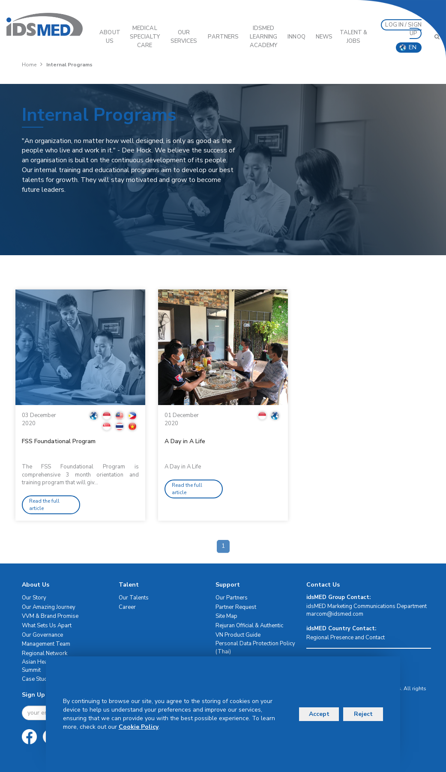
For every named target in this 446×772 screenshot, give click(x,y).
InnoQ (296, 37)
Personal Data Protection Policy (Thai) (255, 648)
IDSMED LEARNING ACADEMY (264, 36)
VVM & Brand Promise (50, 616)
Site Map (226, 616)
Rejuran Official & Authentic (249, 625)
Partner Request (236, 607)
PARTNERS (223, 37)
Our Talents (134, 598)
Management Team (46, 644)
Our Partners (232, 598)
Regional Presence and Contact (345, 637)
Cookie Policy (139, 727)
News (324, 37)
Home (29, 64)
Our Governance (42, 635)
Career (127, 607)
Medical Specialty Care (145, 36)
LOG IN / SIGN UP (403, 29)
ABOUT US (109, 37)
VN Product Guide (238, 635)
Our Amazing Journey (48, 607)
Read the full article (44, 505)
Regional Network (44, 653)
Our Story (34, 598)
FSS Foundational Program (59, 441)
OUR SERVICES (184, 37)
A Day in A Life (185, 441)
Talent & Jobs (354, 37)
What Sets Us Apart (47, 625)
